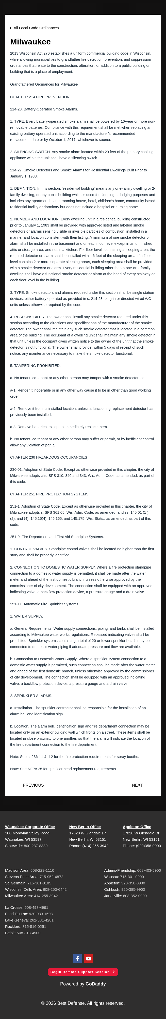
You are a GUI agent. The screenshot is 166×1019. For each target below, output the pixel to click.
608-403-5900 (149, 870)
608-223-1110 (42, 870)
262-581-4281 (42, 920)
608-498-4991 (36, 907)
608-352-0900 (135, 896)
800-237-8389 (35, 846)
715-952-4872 (51, 877)
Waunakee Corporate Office (30, 826)
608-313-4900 (28, 933)
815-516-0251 (34, 926)
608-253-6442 (54, 889)
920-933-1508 (41, 914)
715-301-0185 (39, 883)
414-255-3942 (46, 896)
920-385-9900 (133, 889)
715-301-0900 (132, 877)
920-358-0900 (133, 883)
